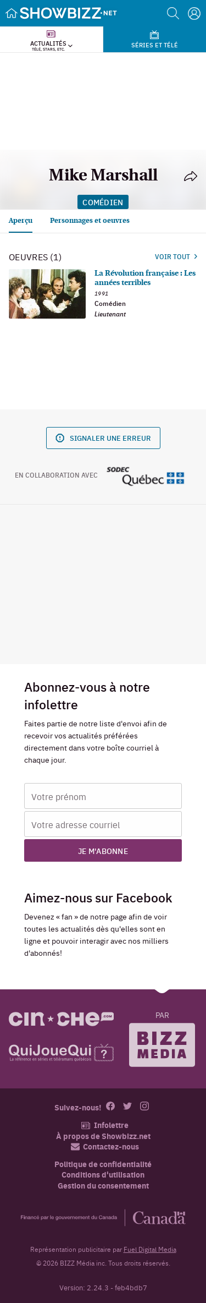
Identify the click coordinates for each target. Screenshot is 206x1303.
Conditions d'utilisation (103, 1174)
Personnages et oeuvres (90, 221)
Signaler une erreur (103, 437)
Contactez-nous (105, 1146)
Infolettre (105, 1125)
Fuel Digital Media (150, 1249)
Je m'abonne (103, 850)
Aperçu (20, 221)
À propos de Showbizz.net (103, 1136)
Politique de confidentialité (103, 1164)
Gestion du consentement (103, 1185)
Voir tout (176, 256)
